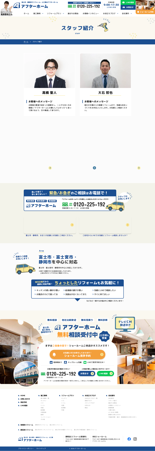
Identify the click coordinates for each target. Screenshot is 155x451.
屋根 (42, 415)
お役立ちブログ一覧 (91, 398)
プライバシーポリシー (26, 449)
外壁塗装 (43, 412)
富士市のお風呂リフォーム (63, 430)
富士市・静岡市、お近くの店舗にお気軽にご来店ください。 (50, 235)
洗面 (42, 408)
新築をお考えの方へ (114, 415)
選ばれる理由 (112, 403)
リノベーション (46, 417)
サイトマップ (41, 449)
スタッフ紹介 (112, 401)
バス (42, 403)
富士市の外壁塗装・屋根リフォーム (85, 430)
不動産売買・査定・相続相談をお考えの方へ (122, 417)
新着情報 (111, 408)
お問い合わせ (25, 399)
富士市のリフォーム (56, 425)
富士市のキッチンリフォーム (44, 430)
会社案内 (111, 398)
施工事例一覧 (45, 398)
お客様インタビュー (114, 405)
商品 (86, 408)
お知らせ (87, 405)
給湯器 (43, 410)
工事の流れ (112, 410)
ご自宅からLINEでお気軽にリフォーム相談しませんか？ (105, 235)
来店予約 (23, 402)
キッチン (43, 401)
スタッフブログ (90, 403)
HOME (22, 396)
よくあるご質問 (113, 412)
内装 (62, 410)
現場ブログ (88, 401)
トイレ (43, 405)
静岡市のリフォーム (41, 425)
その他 (43, 419)
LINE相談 (23, 406)
